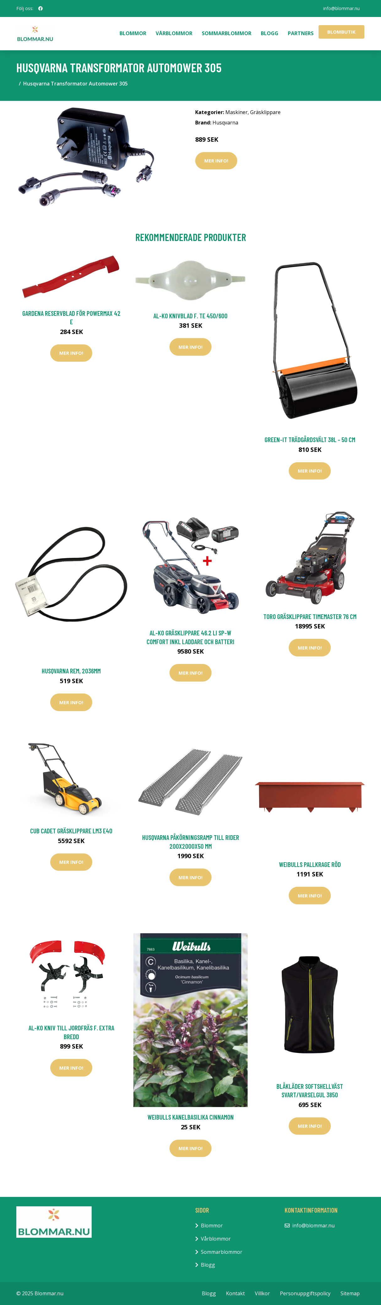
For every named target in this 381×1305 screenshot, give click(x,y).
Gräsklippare (265, 112)
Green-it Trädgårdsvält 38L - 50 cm (310, 439)
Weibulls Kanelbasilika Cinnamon (191, 1117)
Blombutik (341, 32)
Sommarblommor (226, 33)
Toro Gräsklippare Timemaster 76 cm (310, 616)
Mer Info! (216, 160)
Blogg (269, 33)
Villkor (262, 1293)
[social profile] (40, 8)
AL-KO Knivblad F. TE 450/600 (190, 316)
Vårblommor (174, 33)
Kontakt (235, 1293)
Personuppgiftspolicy (305, 1293)
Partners (301, 33)
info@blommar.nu (341, 8)
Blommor (133, 33)
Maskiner (236, 112)
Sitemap (350, 1293)
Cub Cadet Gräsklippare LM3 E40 (71, 831)
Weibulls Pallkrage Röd (310, 864)
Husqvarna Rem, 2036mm (71, 671)
